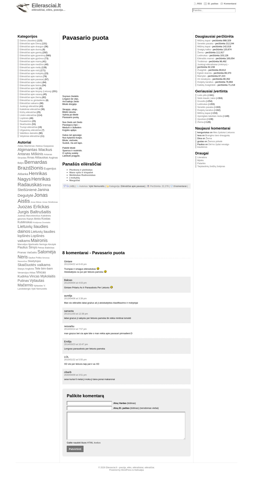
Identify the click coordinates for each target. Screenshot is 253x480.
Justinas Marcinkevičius (29, 216)
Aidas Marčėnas (26, 146)
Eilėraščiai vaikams (29, 103)
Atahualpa (139, 475)
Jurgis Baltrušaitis (34, 211)
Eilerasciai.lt (46, 5)
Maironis (39, 240)
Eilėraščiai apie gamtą (31, 52)
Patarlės (201, 163)
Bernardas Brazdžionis (32, 165)
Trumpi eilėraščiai (28, 127)
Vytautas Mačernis (31, 282)
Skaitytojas (34, 261)
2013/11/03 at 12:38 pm (76, 313)
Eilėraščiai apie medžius (32, 64)
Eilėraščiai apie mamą (31, 61)
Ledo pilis (202, 95)
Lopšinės (24, 118)
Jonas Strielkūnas (50, 202)
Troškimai (202, 61)
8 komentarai (180, 186)
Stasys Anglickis (26, 268)
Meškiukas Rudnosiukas (82, 175)
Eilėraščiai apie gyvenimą (32, 55)
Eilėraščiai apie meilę (30, 67)
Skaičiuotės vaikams (34, 265)
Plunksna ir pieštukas (81, 169)
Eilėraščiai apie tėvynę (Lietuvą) (35, 91)
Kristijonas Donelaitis (41, 222)
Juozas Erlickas (33, 206)
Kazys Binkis (34, 218)
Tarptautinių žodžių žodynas (211, 166)
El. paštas (213, 3)
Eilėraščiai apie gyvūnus (32, 58)
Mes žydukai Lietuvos (224, 132)
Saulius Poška (35, 258)
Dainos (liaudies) (28, 40)
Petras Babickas (46, 247)
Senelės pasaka (205, 43)
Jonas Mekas (36, 202)
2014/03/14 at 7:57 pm (75, 329)
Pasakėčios (25, 121)
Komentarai (230, 3)
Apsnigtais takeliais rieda (209, 116)
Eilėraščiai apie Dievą (30, 43)
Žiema (200, 52)
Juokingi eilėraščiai (29, 106)
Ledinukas (202, 55)
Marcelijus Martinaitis (28, 244)
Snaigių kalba (204, 49)
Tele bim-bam (44, 268)
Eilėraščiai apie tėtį (29, 88)
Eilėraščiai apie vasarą (31, 94)
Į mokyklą (74, 177)
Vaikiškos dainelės (29, 133)
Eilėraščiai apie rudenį (31, 82)
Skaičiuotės (25, 124)
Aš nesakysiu (203, 79)
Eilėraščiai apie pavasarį (32, 79)
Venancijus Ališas (26, 272)
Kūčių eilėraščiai (28, 112)
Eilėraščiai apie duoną (31, 49)
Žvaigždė (201, 70)
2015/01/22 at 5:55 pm (75, 359)
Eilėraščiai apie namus (31, 76)
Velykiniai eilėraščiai (30, 136)
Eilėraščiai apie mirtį (30, 70)
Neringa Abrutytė (47, 244)
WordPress (126, 475)
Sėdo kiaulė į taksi (206, 98)
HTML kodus (94, 448)
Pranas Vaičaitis (27, 252)
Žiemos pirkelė (215, 141)
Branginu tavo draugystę (217, 135)
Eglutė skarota (204, 73)
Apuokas (201, 119)
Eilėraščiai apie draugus (32, 46)
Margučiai (74, 180)
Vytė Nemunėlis (39, 288)
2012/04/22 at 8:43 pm (75, 264)
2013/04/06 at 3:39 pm (75, 298)
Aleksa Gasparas (44, 146)
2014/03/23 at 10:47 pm (76, 344)
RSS (199, 3)
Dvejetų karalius (205, 82)
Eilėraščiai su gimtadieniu (32, 100)
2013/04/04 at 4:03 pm (75, 282)
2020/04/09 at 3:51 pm (75, 375)
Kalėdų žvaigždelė (206, 85)
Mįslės (200, 160)
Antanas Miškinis (30, 154)
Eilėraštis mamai (205, 58)
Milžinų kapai (203, 40)
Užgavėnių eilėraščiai (30, 130)
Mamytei (201, 76)
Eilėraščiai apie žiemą (30, 97)
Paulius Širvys (27, 247)
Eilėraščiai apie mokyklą (32, 73)
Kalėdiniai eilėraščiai (30, 109)
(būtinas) (124, 403)
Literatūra (202, 157)
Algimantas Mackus (35, 149)
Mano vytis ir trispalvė (81, 172)
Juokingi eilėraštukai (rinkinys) (212, 64)
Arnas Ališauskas (37, 157)
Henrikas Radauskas (34, 181)
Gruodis (201, 101)
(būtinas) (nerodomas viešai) (136, 408)
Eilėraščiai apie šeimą (30, 85)
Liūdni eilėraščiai (28, 115)
